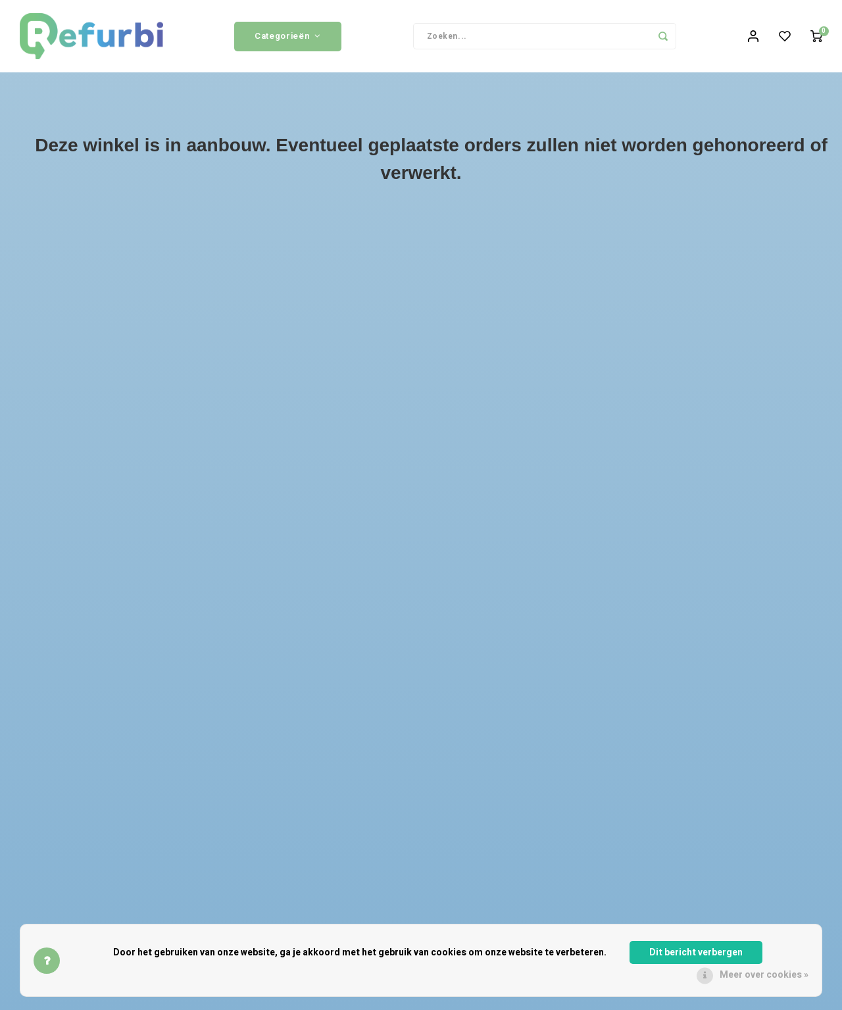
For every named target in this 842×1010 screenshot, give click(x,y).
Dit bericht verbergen (696, 952)
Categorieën (288, 36)
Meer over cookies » (764, 975)
